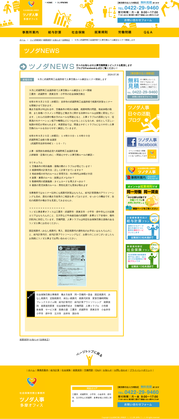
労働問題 (88, 370)
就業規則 (47, 40)
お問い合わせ (121, 370)
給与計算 (54, 370)
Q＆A (98, 370)
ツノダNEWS (36, 40)
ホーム (22, 40)
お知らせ (57, 40)
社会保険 (66, 370)
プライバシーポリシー (141, 370)
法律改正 (66, 40)
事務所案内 (42, 370)
